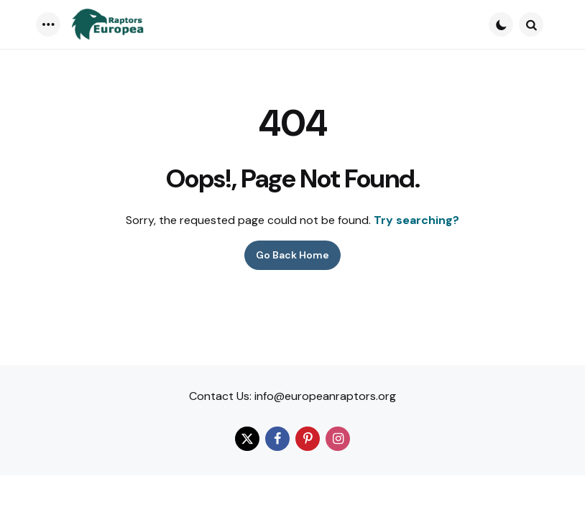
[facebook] (277, 439)
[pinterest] (307, 439)
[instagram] (338, 439)
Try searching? (416, 220)
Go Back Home (292, 254)
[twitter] (247, 439)
